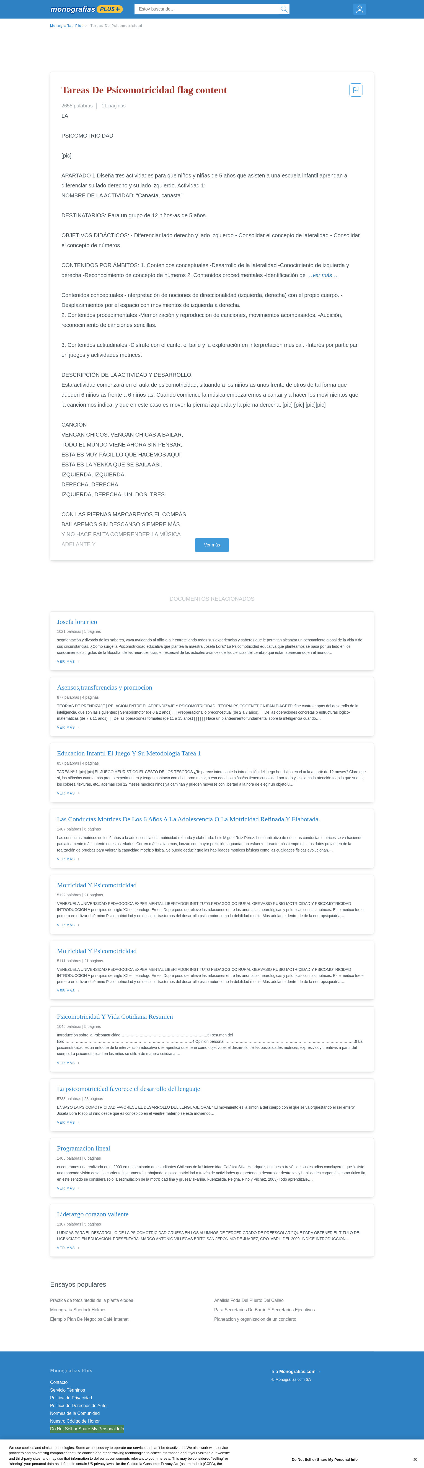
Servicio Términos (67, 1390)
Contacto (59, 1382)
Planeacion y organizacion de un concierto (255, 1319)
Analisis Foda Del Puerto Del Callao (249, 1300)
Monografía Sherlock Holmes (78, 1309)
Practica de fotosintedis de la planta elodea (91, 1300)
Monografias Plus (67, 26)
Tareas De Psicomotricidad (117, 26)
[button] (356, 91)
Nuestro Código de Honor (75, 1421)
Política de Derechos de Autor (79, 1405)
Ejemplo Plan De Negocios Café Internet (89, 1319)
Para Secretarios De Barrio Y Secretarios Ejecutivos (264, 1309)
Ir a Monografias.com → (296, 1371)
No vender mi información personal (84, 1428)
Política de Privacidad (71, 1397)
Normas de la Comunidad (75, 1413)
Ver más (212, 545)
